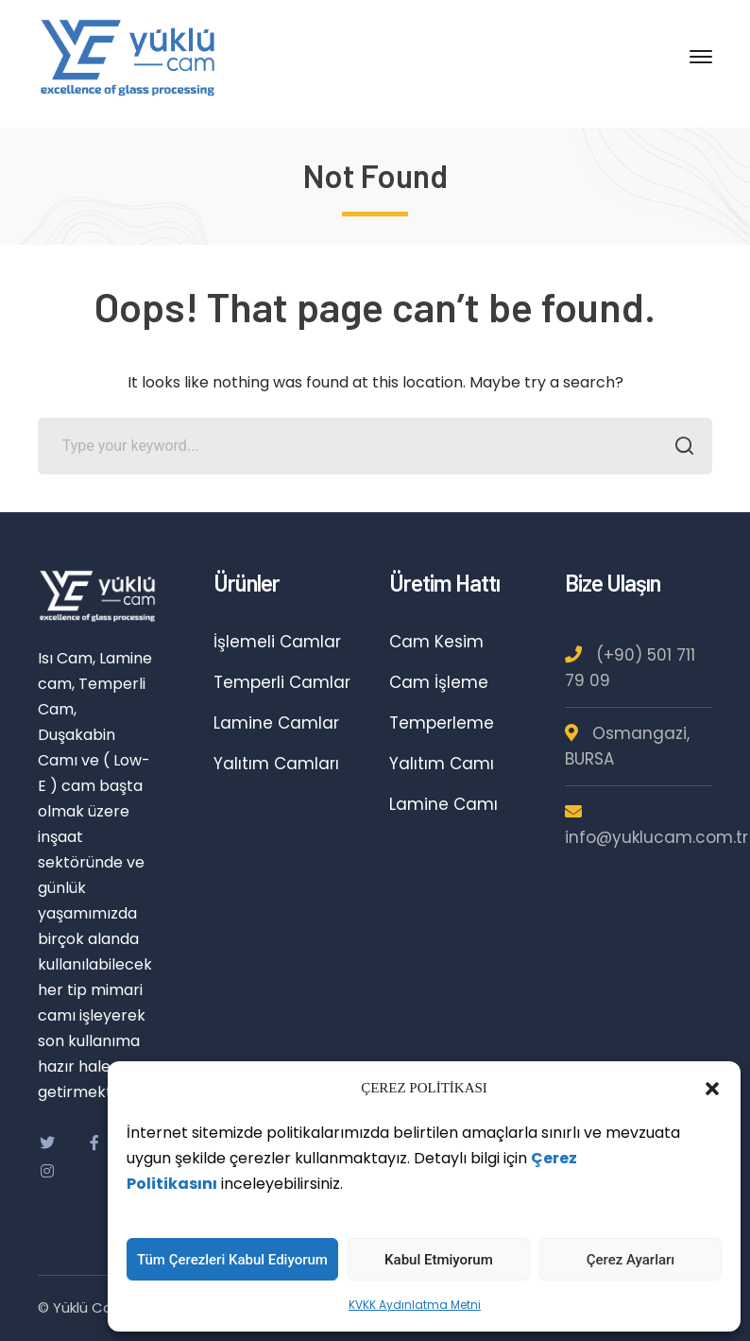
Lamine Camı (443, 804)
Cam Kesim (436, 641)
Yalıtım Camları (276, 763)
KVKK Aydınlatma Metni (415, 1305)
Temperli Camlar (281, 682)
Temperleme (441, 723)
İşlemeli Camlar (277, 641)
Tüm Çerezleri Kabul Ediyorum (232, 1259)
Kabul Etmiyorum (438, 1259)
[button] (712, 1088)
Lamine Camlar (276, 723)
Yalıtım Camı (441, 763)
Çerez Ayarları (631, 1259)
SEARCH (678, 447)
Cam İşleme (438, 682)
